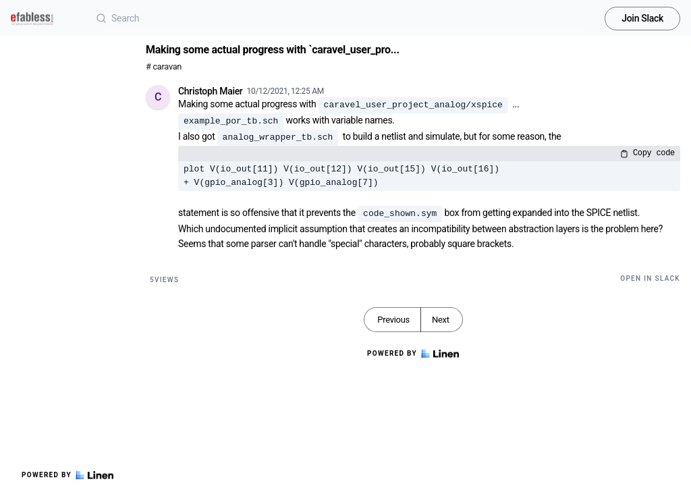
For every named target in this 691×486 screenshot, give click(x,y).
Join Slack (642, 18)
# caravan (164, 66)
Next (440, 320)
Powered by (67, 475)
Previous (393, 320)
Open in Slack (650, 278)
